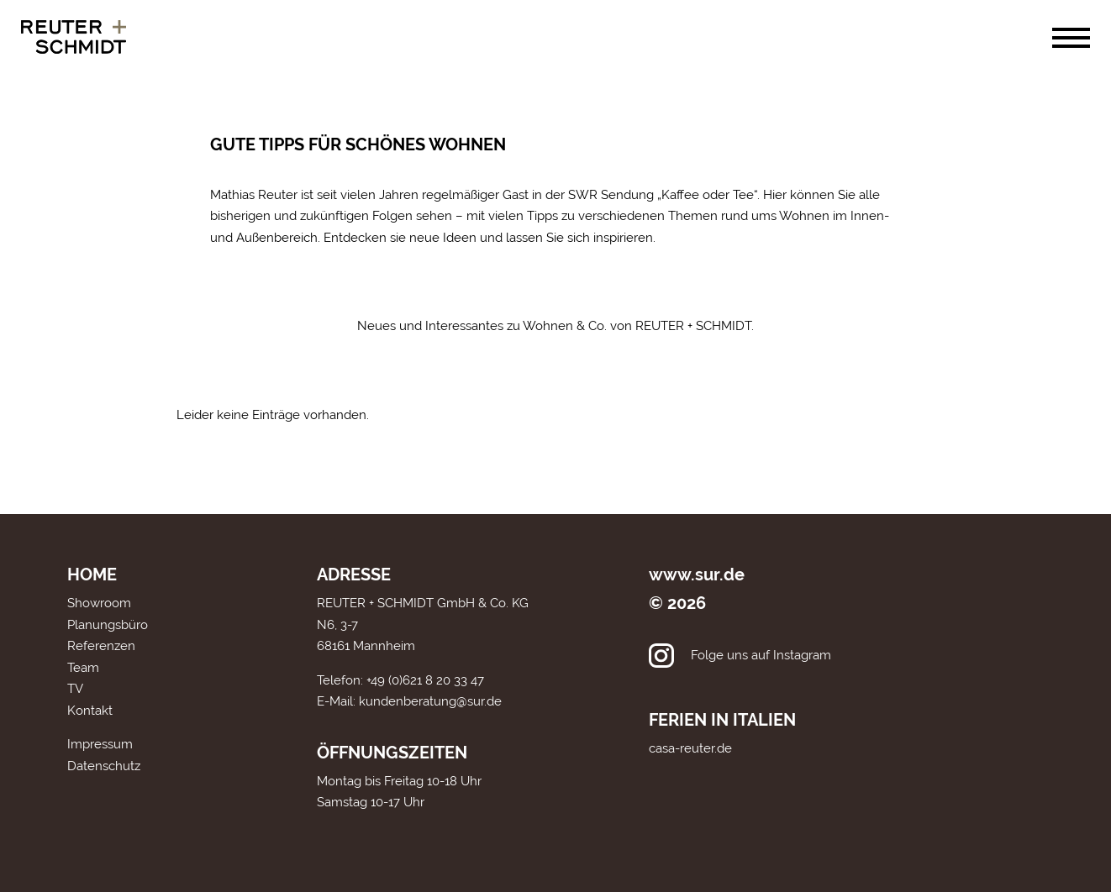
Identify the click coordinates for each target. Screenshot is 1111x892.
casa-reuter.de (690, 748)
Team (83, 667)
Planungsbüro (107, 624)
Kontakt (90, 710)
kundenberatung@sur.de (430, 701)
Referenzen (101, 645)
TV (75, 688)
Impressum (100, 744)
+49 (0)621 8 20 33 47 (425, 680)
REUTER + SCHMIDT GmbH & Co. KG (423, 603)
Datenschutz (103, 766)
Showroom (99, 603)
